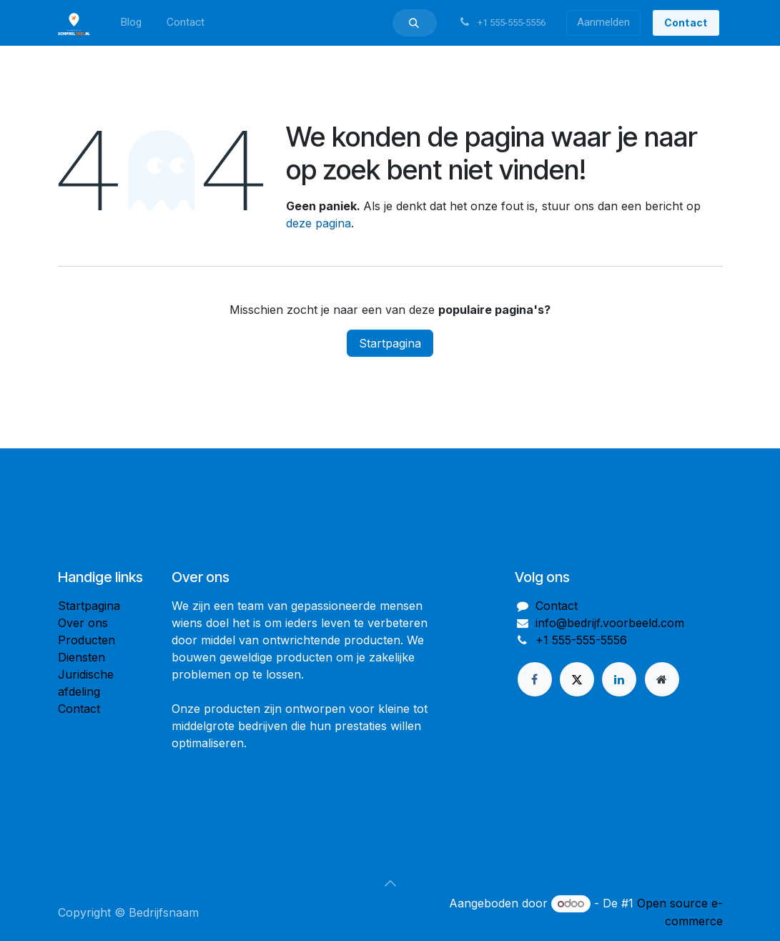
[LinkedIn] (619, 679)
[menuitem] (130, 22)
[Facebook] (535, 679)
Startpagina (390, 343)
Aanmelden (603, 22)
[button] (415, 22)
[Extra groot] (662, 679)
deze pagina (318, 223)
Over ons (83, 623)
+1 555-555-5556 (581, 640)
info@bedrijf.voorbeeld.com (609, 623)
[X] (577, 679)
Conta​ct (686, 22)
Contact (79, 708)
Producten (86, 640)
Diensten (81, 657)
